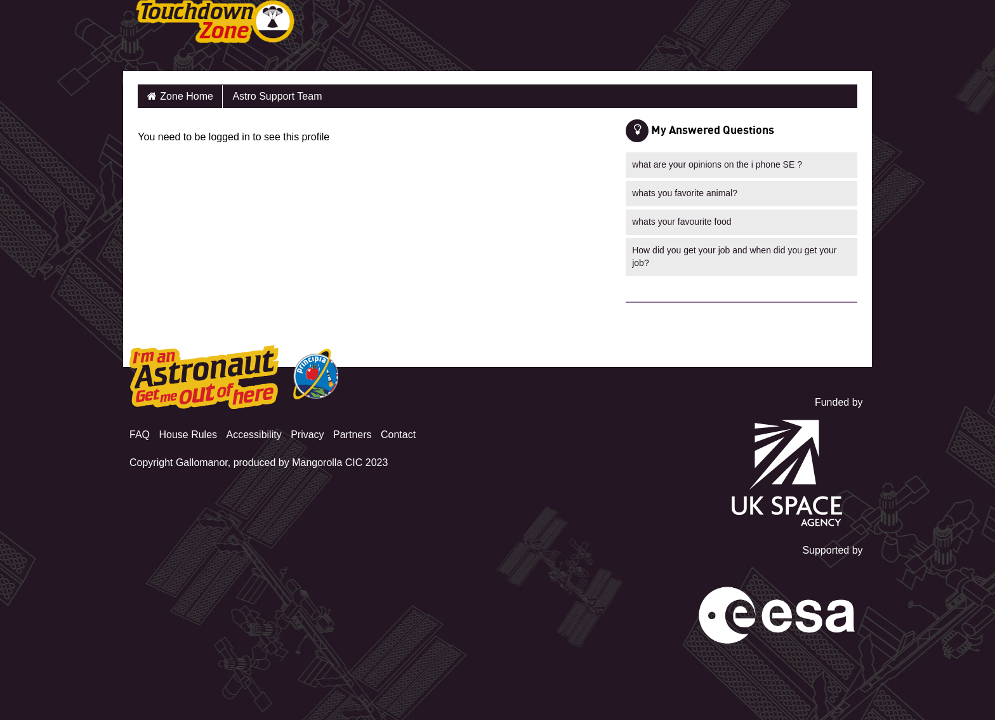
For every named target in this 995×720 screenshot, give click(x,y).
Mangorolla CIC (327, 462)
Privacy (307, 434)
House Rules (188, 434)
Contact (398, 434)
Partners (352, 434)
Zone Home (186, 96)
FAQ (139, 434)
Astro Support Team (277, 96)
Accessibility (254, 434)
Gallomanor (202, 462)
